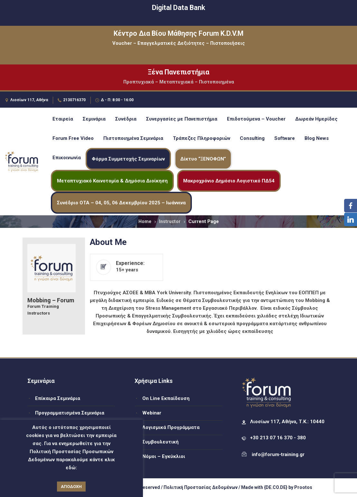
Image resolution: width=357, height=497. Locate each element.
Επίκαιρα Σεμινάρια (57, 398)
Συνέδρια (125, 119)
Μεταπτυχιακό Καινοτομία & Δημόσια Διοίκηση (112, 181)
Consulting (252, 138)
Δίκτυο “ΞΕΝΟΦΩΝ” (203, 159)
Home (144, 221)
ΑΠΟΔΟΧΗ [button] (71, 486)
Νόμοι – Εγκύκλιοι (163, 456)
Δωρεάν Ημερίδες (316, 119)
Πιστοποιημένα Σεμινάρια (133, 138)
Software (284, 138)
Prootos (303, 487)
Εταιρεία (62, 119)
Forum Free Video (73, 138)
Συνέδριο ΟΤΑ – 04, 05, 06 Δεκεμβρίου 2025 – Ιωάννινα (121, 203)
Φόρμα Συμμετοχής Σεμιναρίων (128, 159)
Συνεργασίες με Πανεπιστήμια (181, 119)
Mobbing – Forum (50, 300)
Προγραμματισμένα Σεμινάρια (69, 413)
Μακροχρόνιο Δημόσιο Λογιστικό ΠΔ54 (229, 181)
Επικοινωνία (66, 158)
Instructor (170, 221)
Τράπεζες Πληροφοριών (201, 138)
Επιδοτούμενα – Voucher (256, 119)
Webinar (151, 413)
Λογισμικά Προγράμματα (171, 427)
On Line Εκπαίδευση (166, 398)
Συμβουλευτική (160, 442)
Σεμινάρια (94, 119)
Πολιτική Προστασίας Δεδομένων (201, 487)
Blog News (317, 138)
